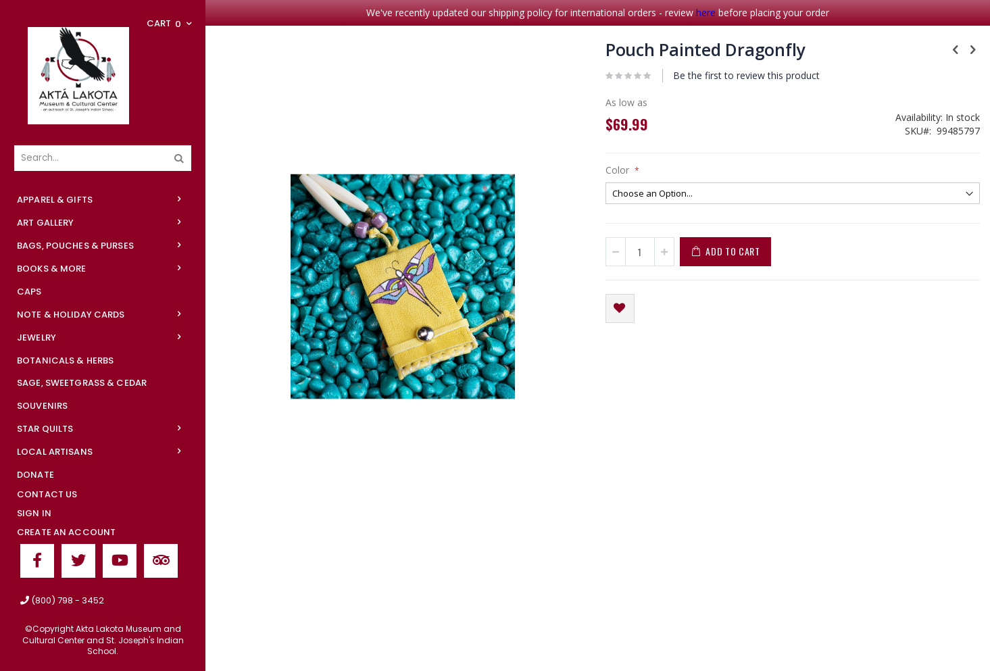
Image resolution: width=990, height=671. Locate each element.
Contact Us (47, 494)
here (706, 12)
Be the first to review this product (746, 75)
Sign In (34, 513)
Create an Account (66, 532)
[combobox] (103, 158)
